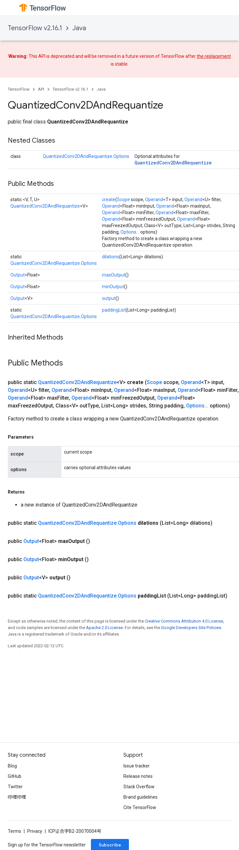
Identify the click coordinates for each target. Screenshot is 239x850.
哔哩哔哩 (17, 797)
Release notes (138, 776)
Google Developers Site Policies (191, 627)
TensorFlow (19, 89)
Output (17, 274)
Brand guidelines (140, 797)
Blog (12, 765)
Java (79, 28)
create (108, 199)
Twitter (15, 786)
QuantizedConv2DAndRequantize (173, 163)
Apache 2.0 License (104, 627)
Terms (14, 831)
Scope (123, 199)
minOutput (113, 286)
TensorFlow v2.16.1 (35, 28)
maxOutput (113, 274)
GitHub (14, 776)
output (109, 298)
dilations (110, 256)
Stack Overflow (139, 786)
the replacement (214, 56)
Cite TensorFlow (139, 807)
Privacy (34, 831)
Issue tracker (136, 765)
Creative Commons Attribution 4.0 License (184, 621)
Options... (129, 232)
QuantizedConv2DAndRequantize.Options (86, 156)
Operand (154, 199)
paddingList (114, 310)
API (41, 89)
